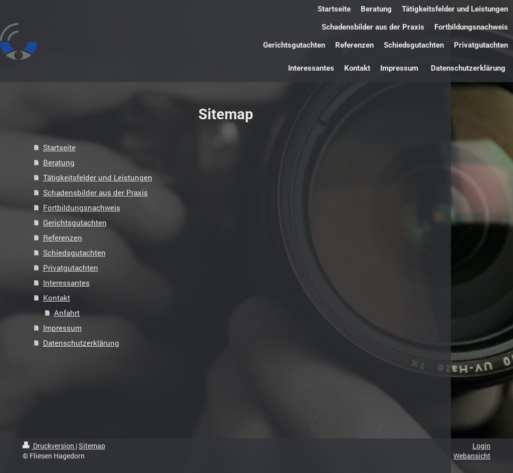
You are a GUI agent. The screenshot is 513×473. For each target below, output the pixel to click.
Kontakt (56, 298)
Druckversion (49, 445)
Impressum (62, 328)
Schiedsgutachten (74, 253)
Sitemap (92, 445)
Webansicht (471, 455)
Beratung (59, 162)
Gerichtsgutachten (75, 222)
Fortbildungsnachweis (81, 207)
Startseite (59, 147)
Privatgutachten (70, 268)
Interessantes (66, 283)
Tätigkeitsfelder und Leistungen (97, 177)
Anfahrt (67, 313)
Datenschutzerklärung (81, 343)
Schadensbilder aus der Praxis (95, 192)
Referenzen (62, 237)
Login (481, 445)
